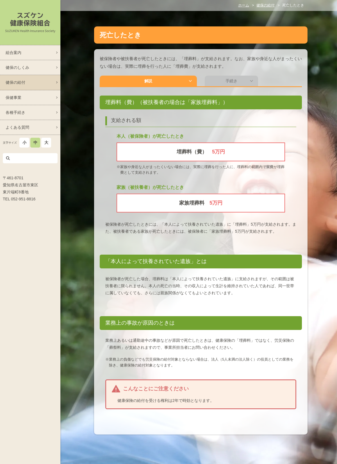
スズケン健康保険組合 (30, 22)
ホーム (243, 5)
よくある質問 (17, 127)
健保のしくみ (17, 67)
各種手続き (15, 112)
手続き (181, 82)
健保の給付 (15, 82)
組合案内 (13, 52)
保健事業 (13, 97)
